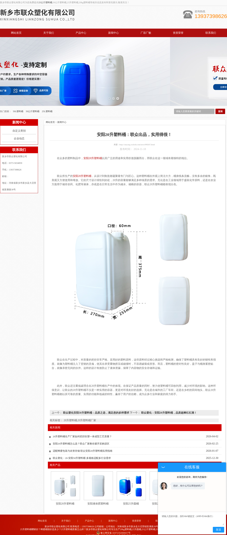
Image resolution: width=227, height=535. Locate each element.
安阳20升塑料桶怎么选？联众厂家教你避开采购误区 (81, 438)
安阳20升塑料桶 (65, 498)
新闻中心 (113, 32)
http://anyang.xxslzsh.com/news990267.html (137, 139)
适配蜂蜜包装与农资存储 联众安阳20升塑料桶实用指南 (82, 445)
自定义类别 (19, 125)
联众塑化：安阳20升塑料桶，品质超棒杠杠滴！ (168, 407)
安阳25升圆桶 (131, 498)
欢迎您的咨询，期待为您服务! (192, 477)
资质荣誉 (178, 32)
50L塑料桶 (18, 106)
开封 (139, 530)
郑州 (128, 530)
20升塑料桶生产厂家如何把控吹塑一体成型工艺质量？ (82, 431)
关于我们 (48, 32)
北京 (103, 530)
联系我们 (210, 32)
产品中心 (81, 32)
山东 (118, 530)
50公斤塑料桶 (33, 106)
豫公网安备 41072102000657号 (113, 527)
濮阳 (133, 530)
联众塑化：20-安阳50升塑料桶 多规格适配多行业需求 (82, 452)
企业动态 (19, 133)
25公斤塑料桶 (45, 2)
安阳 (123, 530)
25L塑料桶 (47, 106)
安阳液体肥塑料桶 (98, 498)
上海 (113, 530)
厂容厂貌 (146, 32)
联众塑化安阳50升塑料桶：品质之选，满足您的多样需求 (96, 407)
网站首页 (16, 32)
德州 (108, 530)
